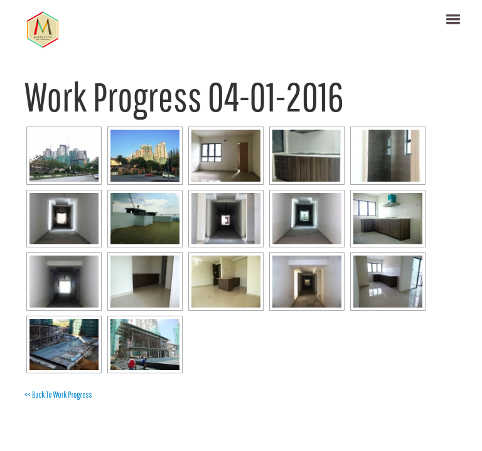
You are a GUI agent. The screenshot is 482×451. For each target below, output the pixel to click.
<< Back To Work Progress (58, 395)
